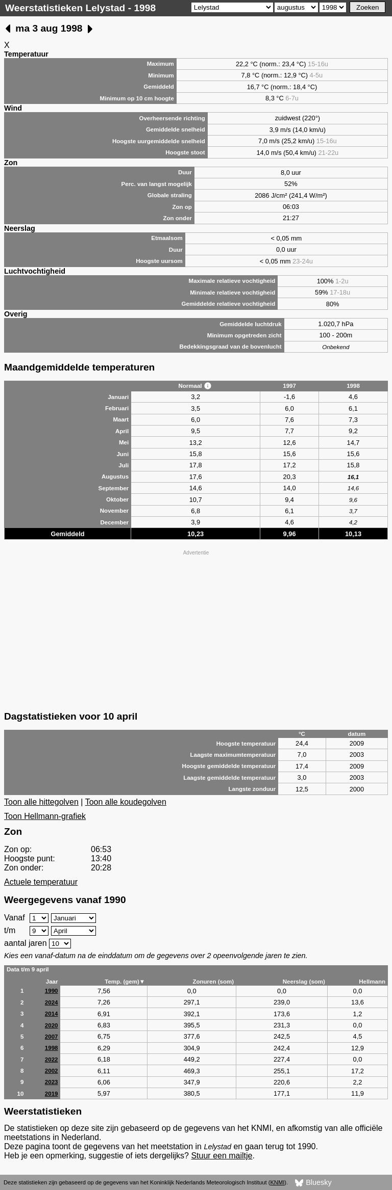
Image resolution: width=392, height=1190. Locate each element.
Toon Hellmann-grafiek (45, 816)
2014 (51, 1014)
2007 (51, 1037)
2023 (51, 1082)
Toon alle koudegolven (125, 802)
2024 (51, 1002)
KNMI (277, 1182)
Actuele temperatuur (41, 882)
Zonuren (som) (213, 982)
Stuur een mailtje (221, 1155)
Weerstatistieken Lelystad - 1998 (80, 8)
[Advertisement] (196, 629)
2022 (51, 1059)
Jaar (52, 982)
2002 (51, 1071)
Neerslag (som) (304, 982)
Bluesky (313, 1182)
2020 (51, 1025)
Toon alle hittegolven (41, 802)
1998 (51, 1048)
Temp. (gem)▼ (125, 982)
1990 (51, 991)
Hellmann (372, 982)
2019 (51, 1094)
